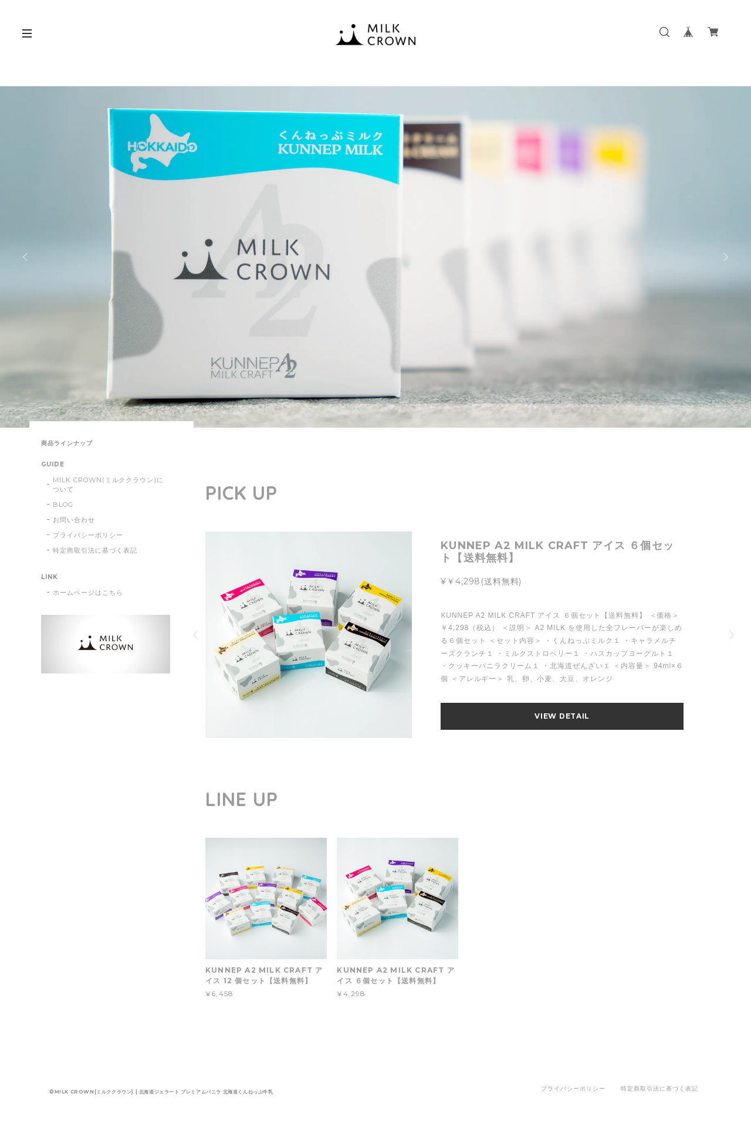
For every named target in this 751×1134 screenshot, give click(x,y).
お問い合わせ (74, 520)
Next (724, 257)
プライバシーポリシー (88, 535)
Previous (26, 257)
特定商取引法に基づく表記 (95, 550)
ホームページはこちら (88, 592)
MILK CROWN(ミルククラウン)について (108, 484)
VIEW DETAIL (562, 716)
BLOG (63, 504)
